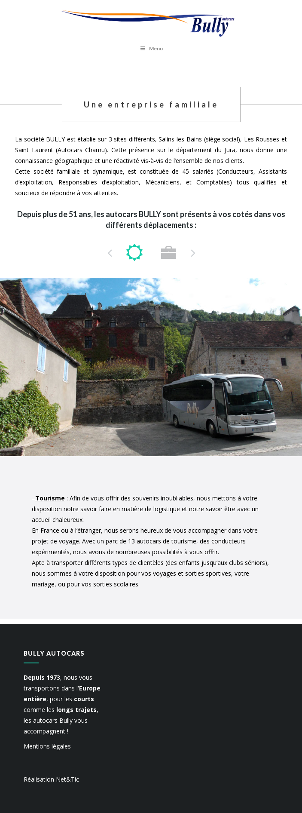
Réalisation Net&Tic (51, 779)
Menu (151, 48)
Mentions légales (47, 746)
